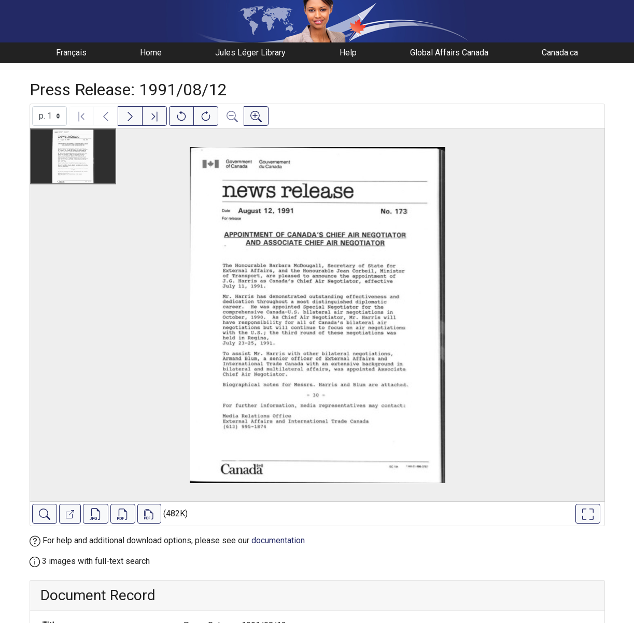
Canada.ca (560, 52)
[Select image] (49, 116)
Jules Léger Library (250, 52)
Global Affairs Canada (449, 52)
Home (151, 52)
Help (348, 52)
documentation (278, 540)
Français (71, 52)
